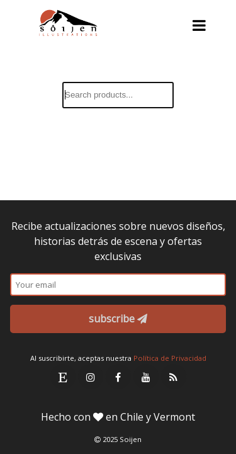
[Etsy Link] (63, 376)
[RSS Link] (173, 376)
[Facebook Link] (118, 376)
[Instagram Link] (90, 376)
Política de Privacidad (169, 358)
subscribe (118, 319)
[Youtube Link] (146, 376)
